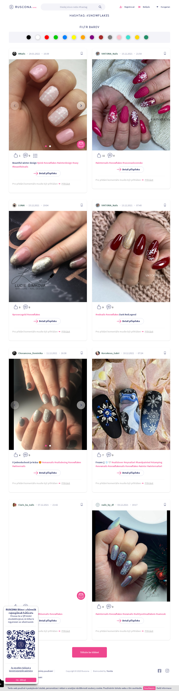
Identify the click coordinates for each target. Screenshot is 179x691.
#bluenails (43, 614)
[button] (46, 146)
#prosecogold (19, 314)
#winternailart (154, 466)
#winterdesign (64, 162)
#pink (40, 162)
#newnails (128, 614)
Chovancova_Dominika (30, 353)
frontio (110, 671)
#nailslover (117, 462)
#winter (143, 466)
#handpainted (143, 462)
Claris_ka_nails (26, 504)
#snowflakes (50, 162)
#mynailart (129, 462)
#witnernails (18, 466)
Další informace (164, 688)
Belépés (146, 7)
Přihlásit (66, 183)
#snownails (101, 466)
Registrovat (129, 7)
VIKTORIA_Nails (109, 53)
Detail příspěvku (46, 173)
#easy (75, 162)
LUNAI (21, 205)
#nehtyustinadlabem (145, 614)
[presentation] (15, 105)
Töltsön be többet (89, 652)
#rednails (100, 314)
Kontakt (38, 677)
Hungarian (165, 7)
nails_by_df (107, 504)
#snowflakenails (116, 466)
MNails (21, 53)
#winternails (102, 162)
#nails (34, 614)
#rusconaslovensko (133, 162)
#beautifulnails (20, 166)
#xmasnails (48, 462)
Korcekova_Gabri (110, 353)
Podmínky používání (44, 671)
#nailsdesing (61, 462)
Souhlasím (149, 688)
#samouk (161, 614)
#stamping (156, 462)
